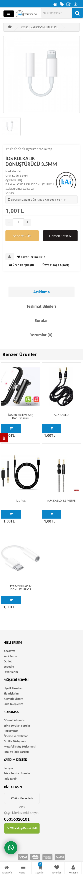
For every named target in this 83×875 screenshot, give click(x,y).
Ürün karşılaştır (21, 265)
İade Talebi (10, 778)
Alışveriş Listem (13, 699)
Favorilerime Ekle (31, 257)
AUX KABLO (61, 415)
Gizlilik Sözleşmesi (15, 741)
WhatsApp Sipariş (55, 265)
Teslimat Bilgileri (41, 306)
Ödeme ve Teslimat (16, 736)
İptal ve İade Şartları (16, 752)
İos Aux (21, 500)
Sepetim (9, 667)
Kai (19, 171)
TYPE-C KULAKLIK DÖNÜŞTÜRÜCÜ (21, 587)
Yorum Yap (45, 149)
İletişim (8, 768)
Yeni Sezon (10, 656)
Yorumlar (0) (41, 334)
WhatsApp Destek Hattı (22, 828)
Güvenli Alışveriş (14, 720)
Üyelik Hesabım (13, 688)
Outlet (8, 661)
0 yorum (31, 149)
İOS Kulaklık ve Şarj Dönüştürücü (20, 416)
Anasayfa (9, 651)
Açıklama (41, 291)
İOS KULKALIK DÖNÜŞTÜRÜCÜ (35, 184)
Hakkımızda (11, 731)
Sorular (9, 193)
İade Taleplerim (13, 704)
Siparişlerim (11, 693)
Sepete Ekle (22, 236)
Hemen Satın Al (60, 236)
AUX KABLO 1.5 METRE (61, 500)
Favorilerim (11, 672)
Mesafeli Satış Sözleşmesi (19, 746)
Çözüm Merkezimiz (22, 798)
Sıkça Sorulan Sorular (17, 725)
